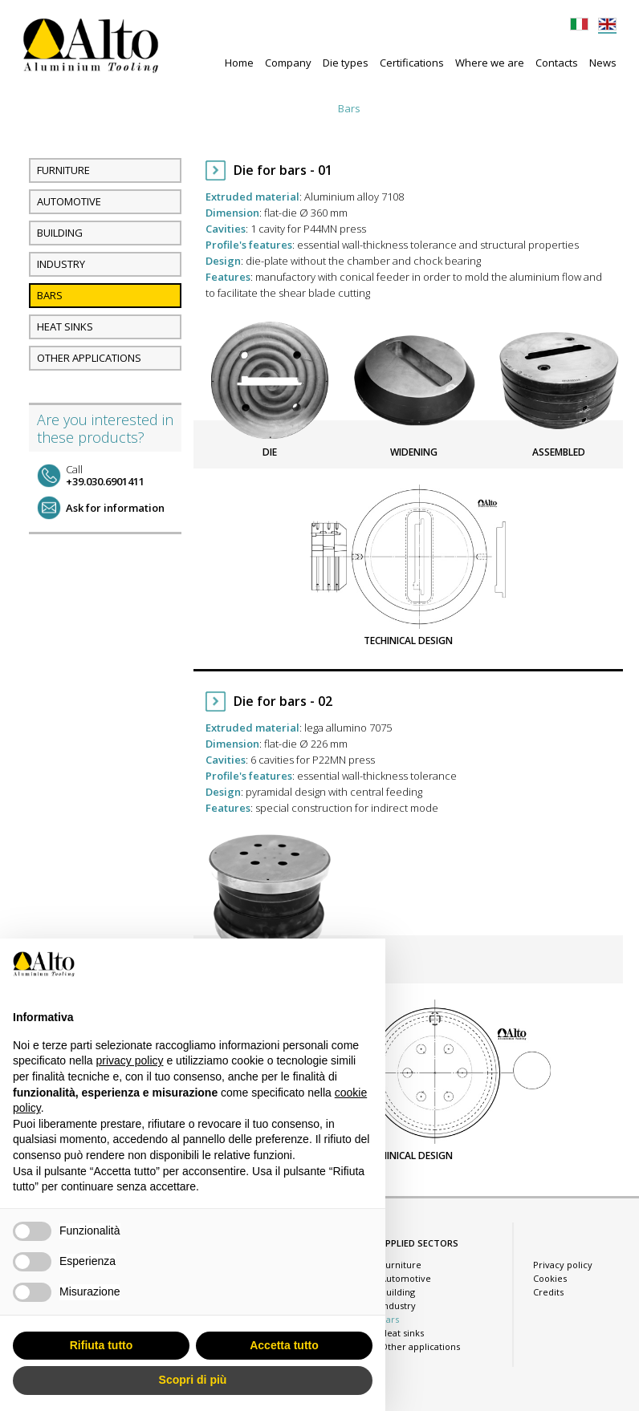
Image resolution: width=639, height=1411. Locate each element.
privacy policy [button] (130, 1060)
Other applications (490, 108)
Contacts (556, 62)
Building (245, 108)
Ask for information (115, 508)
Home (239, 62)
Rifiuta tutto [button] (101, 1345)
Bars (349, 108)
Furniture (114, 108)
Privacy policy (562, 1265)
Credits (548, 1292)
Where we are (489, 62)
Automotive (181, 108)
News (603, 62)
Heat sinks (403, 108)
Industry (301, 108)
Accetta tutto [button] (284, 1345)
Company (288, 62)
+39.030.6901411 (105, 476)
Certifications (412, 62)
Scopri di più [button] (193, 1379)
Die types (345, 62)
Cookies (550, 1278)
